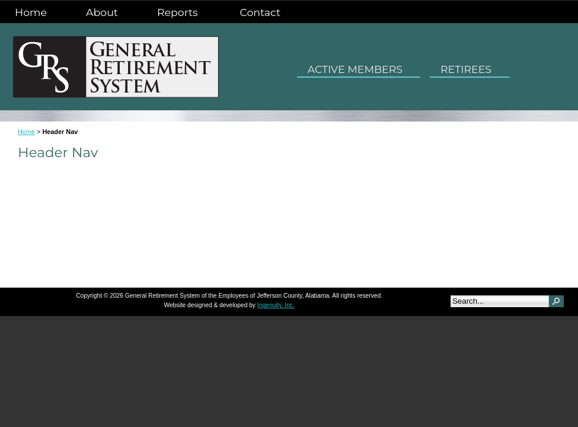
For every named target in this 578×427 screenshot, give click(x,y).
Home (31, 12)
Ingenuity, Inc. (276, 305)
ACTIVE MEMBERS (358, 67)
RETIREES (469, 67)
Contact (259, 12)
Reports (179, 11)
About (102, 12)
